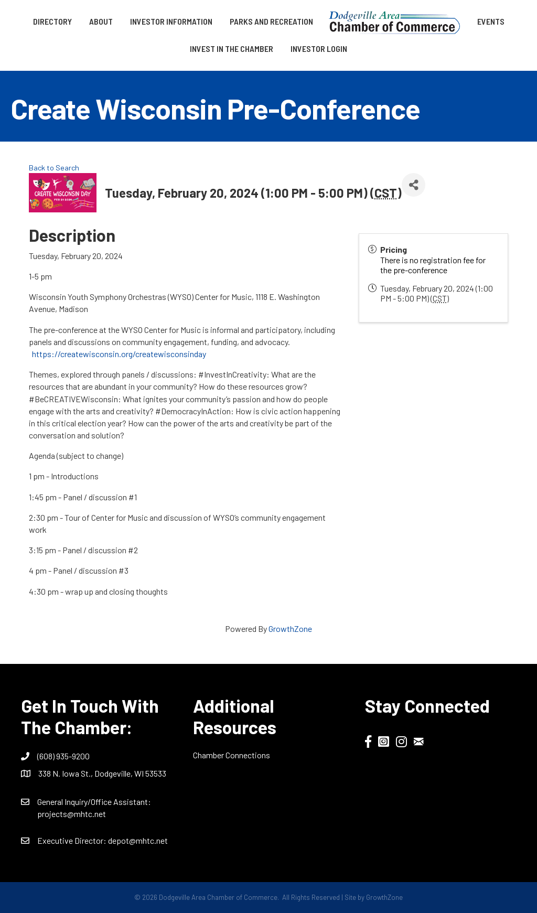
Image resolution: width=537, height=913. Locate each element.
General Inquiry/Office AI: (94, 802)
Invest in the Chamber (231, 48)
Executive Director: (72, 840)
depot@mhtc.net (138, 840)
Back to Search (54, 167)
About (101, 21)
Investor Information (171, 21)
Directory (52, 21)
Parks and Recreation (271, 21)
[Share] (413, 185)
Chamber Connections (231, 755)
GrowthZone (290, 628)
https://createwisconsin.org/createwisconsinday (119, 354)
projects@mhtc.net (71, 814)
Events (490, 21)
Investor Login (319, 48)
